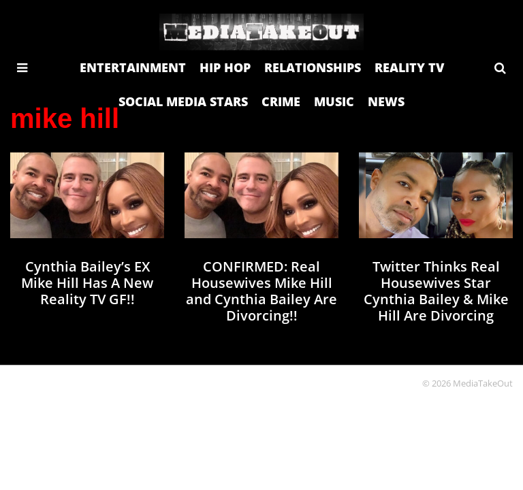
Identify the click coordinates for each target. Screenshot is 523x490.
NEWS (386, 101)
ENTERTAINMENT (133, 67)
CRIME (281, 101)
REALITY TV (409, 67)
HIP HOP (225, 67)
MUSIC (334, 101)
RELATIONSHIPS (312, 67)
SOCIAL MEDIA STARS (183, 101)
